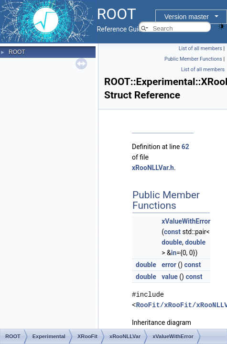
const (172, 232)
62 (185, 146)
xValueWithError (186, 221)
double (172, 242)
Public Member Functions (193, 59)
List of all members (200, 48)
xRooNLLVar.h (153, 168)
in (174, 253)
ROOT (17, 52)
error (169, 265)
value (170, 276)
